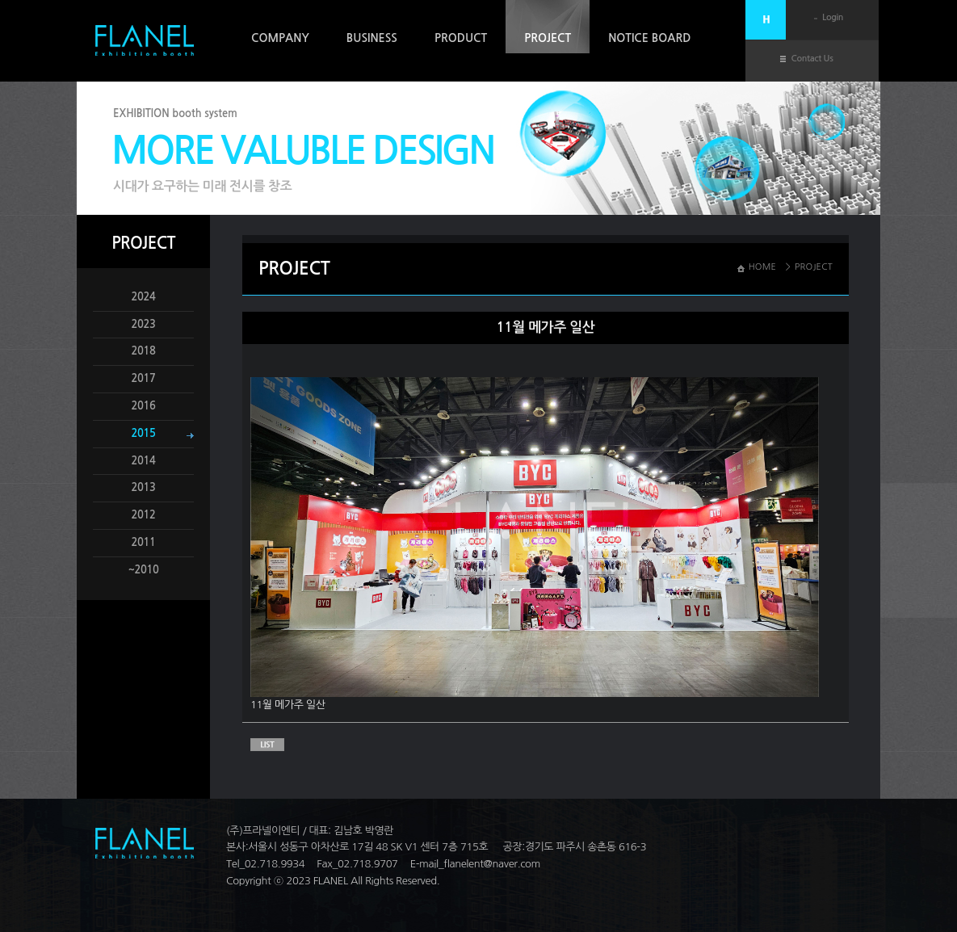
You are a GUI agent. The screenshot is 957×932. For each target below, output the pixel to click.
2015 (144, 433)
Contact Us (812, 58)
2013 (144, 487)
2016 (144, 406)
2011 (144, 542)
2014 (144, 461)
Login (832, 17)
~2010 (143, 570)
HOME (763, 266)
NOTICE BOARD (649, 38)
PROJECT (547, 38)
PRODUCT (460, 38)
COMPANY (280, 38)
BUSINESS (371, 38)
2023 (144, 324)
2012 (144, 515)
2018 (144, 351)
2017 (144, 378)
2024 (144, 297)
